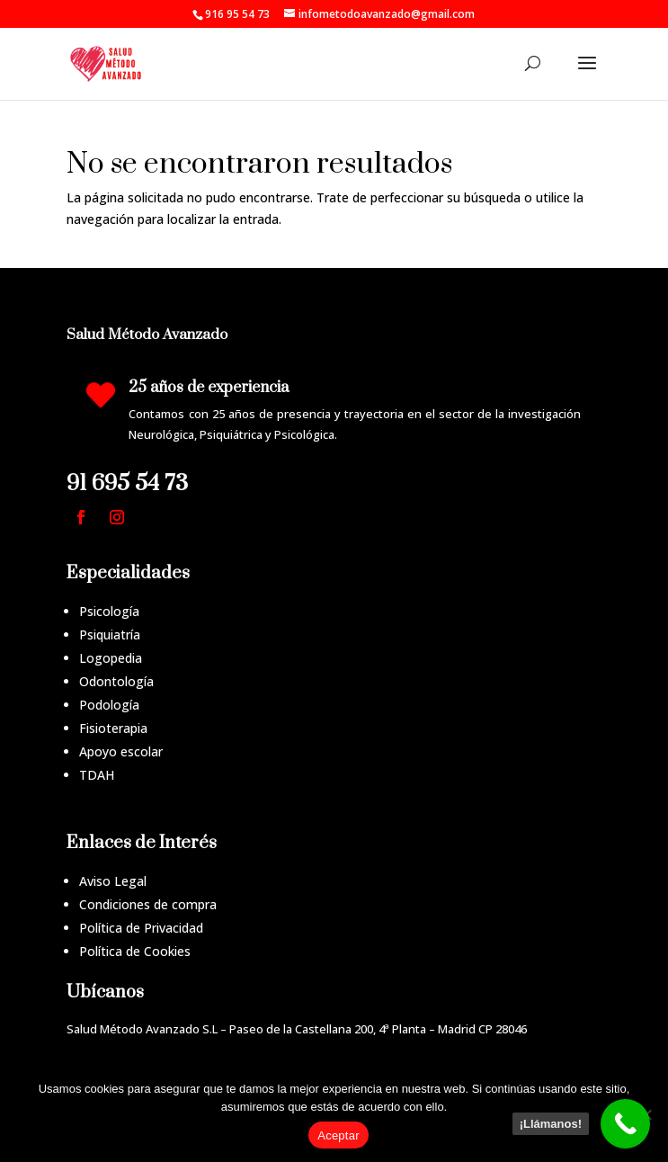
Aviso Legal (113, 880)
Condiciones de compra (148, 904)
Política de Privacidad (141, 927)
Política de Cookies (135, 951)
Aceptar (338, 1135)
